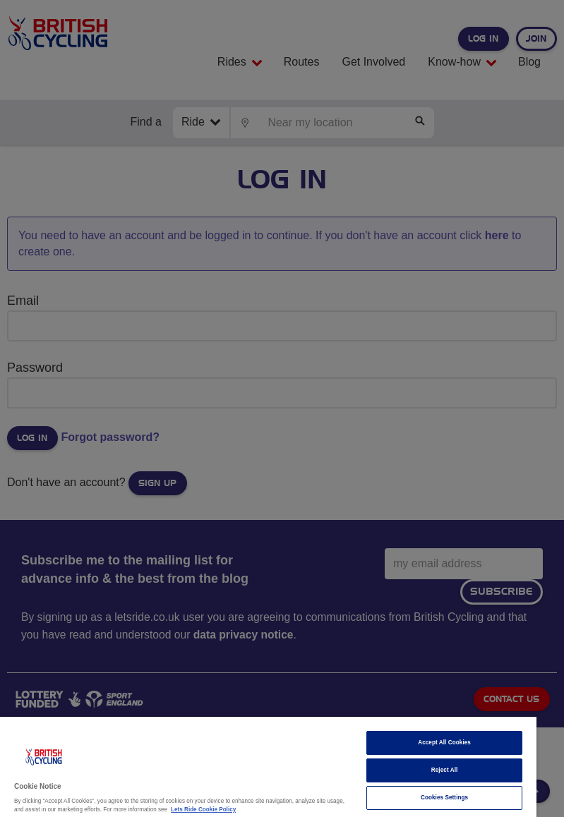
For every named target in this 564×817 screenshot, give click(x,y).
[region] (268, 767)
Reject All (444, 770)
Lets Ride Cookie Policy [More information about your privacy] (203, 809)
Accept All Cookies (444, 742)
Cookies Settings (444, 797)
